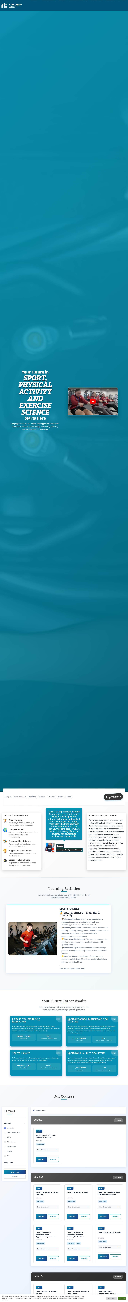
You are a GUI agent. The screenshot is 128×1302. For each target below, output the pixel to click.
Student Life (117, 7)
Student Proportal (49, 3)
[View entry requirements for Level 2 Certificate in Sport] (78, 1219)
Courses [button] (53, 794)
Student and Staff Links (79, 3)
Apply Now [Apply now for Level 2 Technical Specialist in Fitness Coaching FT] (103, 1228)
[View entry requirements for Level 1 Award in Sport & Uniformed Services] (47, 1161)
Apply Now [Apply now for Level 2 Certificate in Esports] (103, 1268)
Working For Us (96, 3)
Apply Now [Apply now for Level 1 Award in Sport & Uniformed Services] (41, 1171)
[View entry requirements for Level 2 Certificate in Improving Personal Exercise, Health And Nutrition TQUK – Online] (78, 1261)
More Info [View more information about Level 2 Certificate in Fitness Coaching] (53, 1228)
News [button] (70, 794)
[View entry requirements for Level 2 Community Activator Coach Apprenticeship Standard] (47, 1261)
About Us (33, 3)
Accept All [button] (122, 1298)
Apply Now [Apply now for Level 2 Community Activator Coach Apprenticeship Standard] (41, 1270)
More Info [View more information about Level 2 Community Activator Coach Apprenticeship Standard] (53, 1270)
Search (122, 3)
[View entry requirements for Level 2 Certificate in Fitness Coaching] (47, 1219)
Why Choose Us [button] (21, 794)
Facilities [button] (34, 794)
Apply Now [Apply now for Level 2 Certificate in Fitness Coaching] (41, 1228)
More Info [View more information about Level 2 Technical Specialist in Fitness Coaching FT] (115, 1228)
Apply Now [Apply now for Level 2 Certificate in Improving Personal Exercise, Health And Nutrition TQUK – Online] (72, 1270)
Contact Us (109, 3)
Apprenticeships (82, 7)
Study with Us (61, 7)
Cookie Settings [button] (112, 1298)
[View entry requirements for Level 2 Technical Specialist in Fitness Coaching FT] (109, 1219)
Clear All (14, 1188)
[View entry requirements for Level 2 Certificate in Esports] (109, 1259)
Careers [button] (44, 794)
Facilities (61, 3)
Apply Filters (15, 1184)
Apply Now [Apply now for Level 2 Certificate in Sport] (72, 1228)
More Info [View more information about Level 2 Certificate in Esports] (115, 1268)
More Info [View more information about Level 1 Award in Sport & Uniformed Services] (53, 1171)
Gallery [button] (62, 794)
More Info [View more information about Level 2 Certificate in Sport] (84, 1228)
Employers (100, 7)
